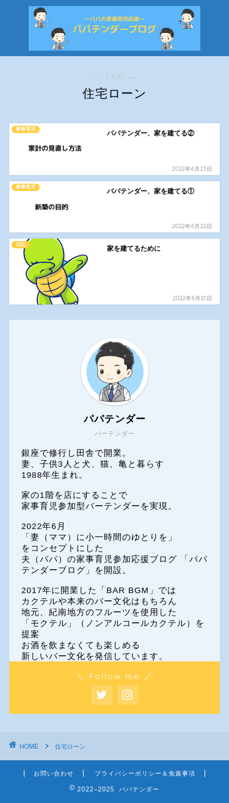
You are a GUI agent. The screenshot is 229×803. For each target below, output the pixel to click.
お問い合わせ (54, 773)
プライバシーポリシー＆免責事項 (145, 773)
